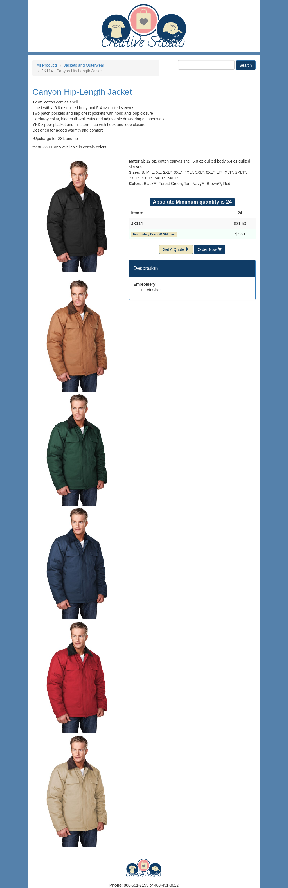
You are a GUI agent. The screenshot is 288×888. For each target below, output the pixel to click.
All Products (47, 65)
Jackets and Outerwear (84, 65)
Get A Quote (176, 249)
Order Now (210, 249)
